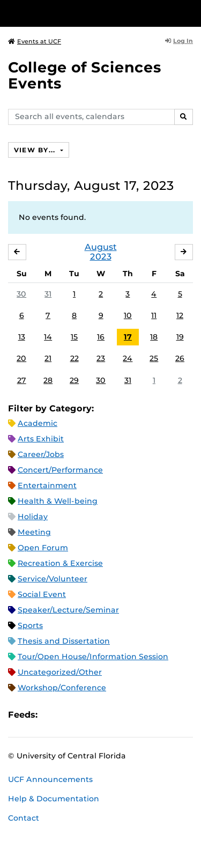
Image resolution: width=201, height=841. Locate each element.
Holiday (33, 516)
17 (128, 337)
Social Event (42, 594)
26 (179, 358)
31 (47, 294)
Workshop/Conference (62, 687)
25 (154, 358)
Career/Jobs (41, 454)
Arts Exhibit (41, 439)
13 (21, 337)
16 (101, 337)
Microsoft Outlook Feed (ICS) (70, 715)
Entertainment (47, 485)
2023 (100, 257)
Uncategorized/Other (60, 672)
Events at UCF (34, 41)
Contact (23, 818)
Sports (30, 625)
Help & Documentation (53, 798)
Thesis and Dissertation (64, 641)
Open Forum (43, 547)
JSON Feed (124, 715)
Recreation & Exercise (60, 563)
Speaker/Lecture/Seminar (68, 610)
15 (74, 337)
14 (48, 337)
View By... (36, 150)
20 (21, 358)
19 (180, 337)
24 (127, 358)
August (101, 247)
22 (74, 358)
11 (154, 315)
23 (100, 358)
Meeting (34, 532)
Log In (179, 41)
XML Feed (106, 715)
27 (21, 380)
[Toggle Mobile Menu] (190, 13)
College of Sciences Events (84, 75)
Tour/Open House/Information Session (93, 656)
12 (179, 315)
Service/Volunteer (52, 579)
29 (74, 380)
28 (48, 380)
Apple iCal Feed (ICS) (51, 715)
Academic (37, 423)
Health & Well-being (58, 501)
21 (47, 358)
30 (21, 294)
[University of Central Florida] (81, 13)
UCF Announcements (50, 779)
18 (154, 337)
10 (128, 315)
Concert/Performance (60, 470)
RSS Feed (88, 715)
